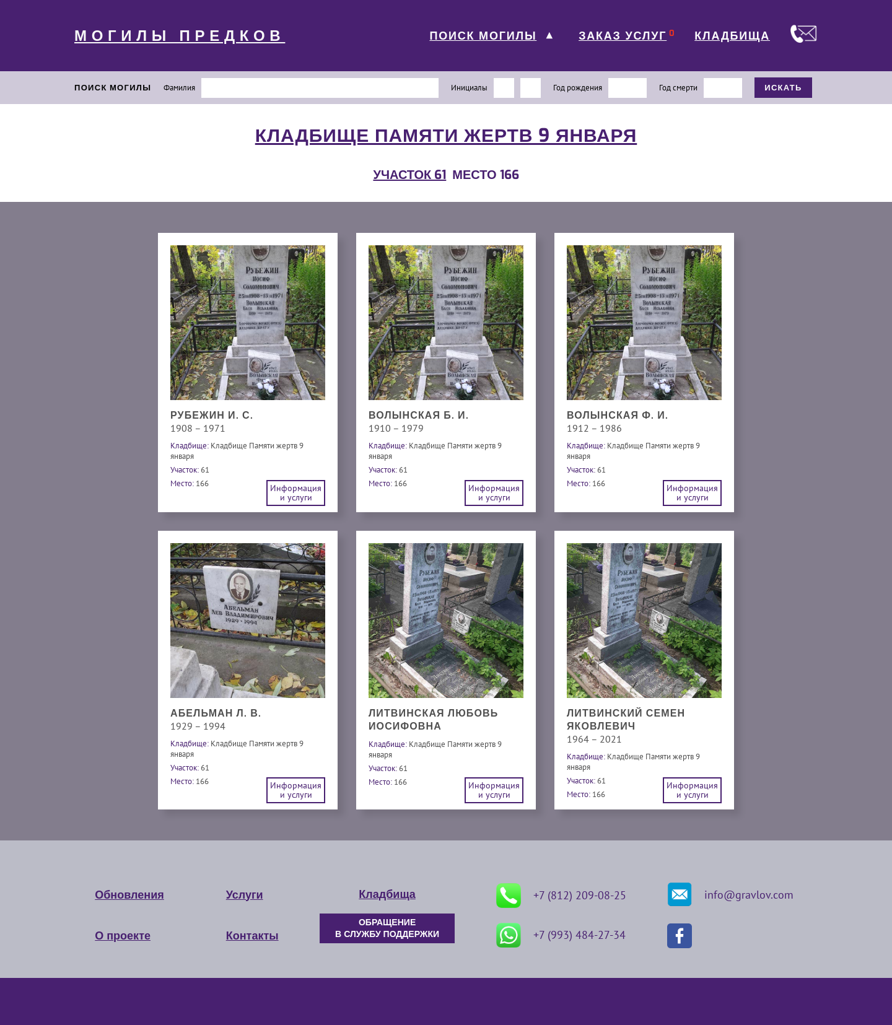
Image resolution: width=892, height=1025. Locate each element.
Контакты (252, 935)
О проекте (123, 935)
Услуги (244, 895)
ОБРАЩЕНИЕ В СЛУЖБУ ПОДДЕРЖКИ (387, 928)
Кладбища (387, 894)
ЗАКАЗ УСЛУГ (623, 35)
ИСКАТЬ (783, 87)
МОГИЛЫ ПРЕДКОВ (179, 36)
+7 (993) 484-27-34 (561, 935)
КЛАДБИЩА (732, 35)
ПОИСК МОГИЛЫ (482, 35)
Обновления (129, 895)
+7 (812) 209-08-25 (561, 895)
